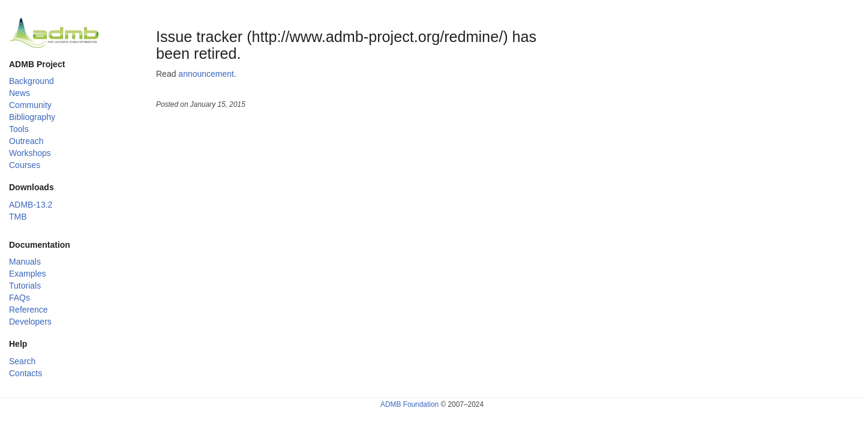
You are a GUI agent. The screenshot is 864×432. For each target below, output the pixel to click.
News (19, 93)
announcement (206, 74)
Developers (30, 321)
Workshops (30, 153)
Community (30, 105)
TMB (18, 216)
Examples (27, 273)
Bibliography (32, 117)
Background (31, 81)
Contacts (25, 373)
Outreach (26, 141)
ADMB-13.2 (30, 204)
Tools (19, 129)
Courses (24, 165)
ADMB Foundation (409, 404)
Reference (28, 309)
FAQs (19, 297)
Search (22, 361)
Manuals (25, 261)
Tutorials (25, 285)
